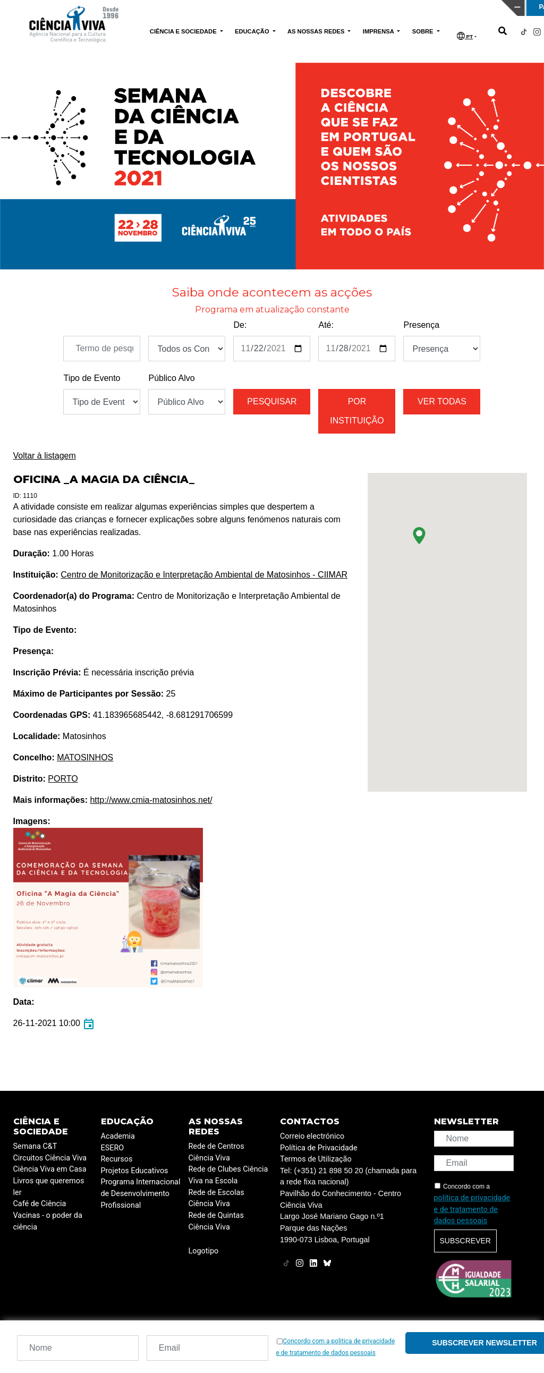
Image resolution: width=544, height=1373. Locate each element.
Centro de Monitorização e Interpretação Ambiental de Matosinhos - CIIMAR (204, 574)
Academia (118, 1136)
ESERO (112, 1147)
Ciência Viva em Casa (50, 1169)
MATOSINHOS (85, 757)
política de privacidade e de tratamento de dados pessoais (472, 1209)
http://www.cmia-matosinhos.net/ (151, 799)
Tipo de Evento (91, 378)
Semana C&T (35, 1146)
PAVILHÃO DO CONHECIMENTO (238, 7)
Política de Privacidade (319, 1147)
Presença (421, 324)
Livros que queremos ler (48, 1186)
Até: (325, 324)
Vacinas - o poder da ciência (47, 1221)
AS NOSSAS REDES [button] (316, 31)
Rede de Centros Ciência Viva (216, 1152)
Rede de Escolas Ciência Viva (216, 1198)
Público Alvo (171, 378)
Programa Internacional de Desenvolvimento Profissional (141, 1193)
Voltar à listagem (44, 455)
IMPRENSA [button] (379, 31)
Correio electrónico (312, 1136)
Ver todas (442, 401)
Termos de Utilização (316, 1159)
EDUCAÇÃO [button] (253, 31)
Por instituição (357, 411)
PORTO (63, 778)
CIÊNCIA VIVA (362, 8)
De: (239, 324)
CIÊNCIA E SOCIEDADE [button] (184, 31)
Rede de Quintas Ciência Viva (216, 1221)
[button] (419, 535)
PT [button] (465, 36)
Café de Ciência (39, 1203)
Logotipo (204, 1251)
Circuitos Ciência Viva (50, 1158)
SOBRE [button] (423, 31)
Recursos (117, 1159)
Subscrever (465, 1240)
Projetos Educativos (134, 1170)
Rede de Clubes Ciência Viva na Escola (228, 1175)
